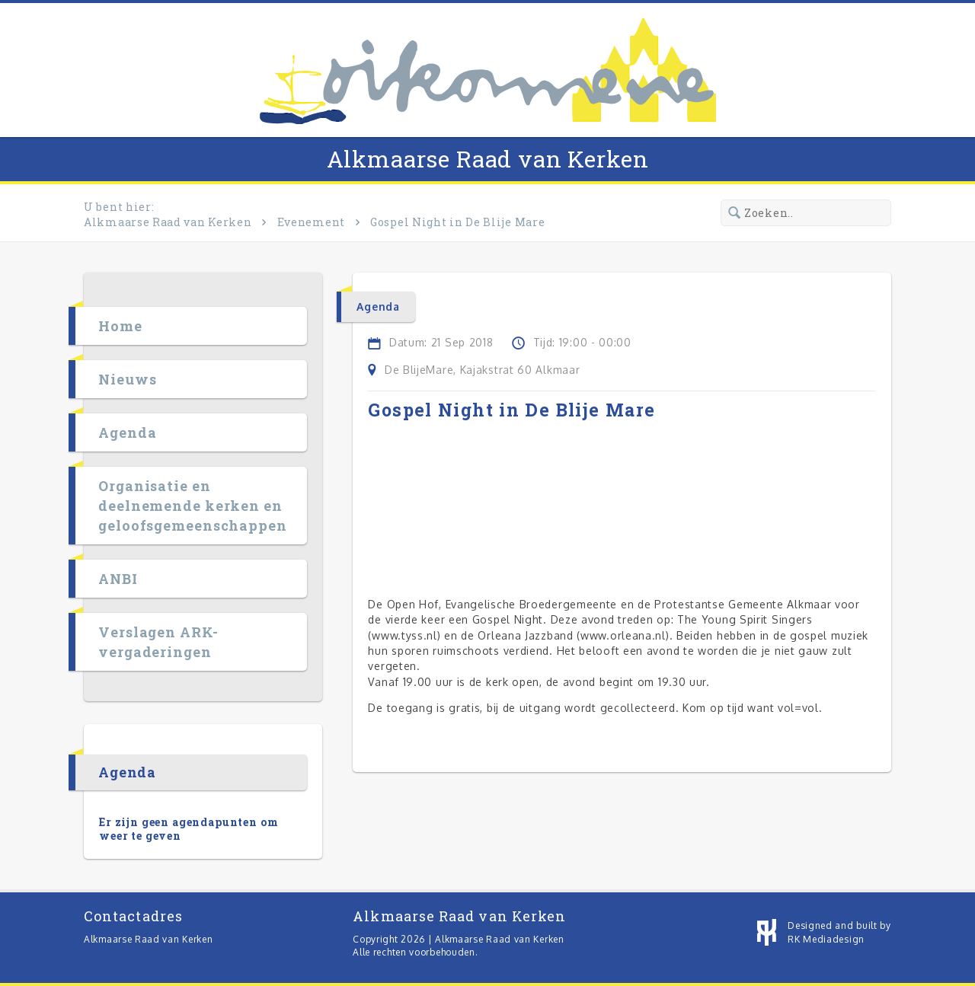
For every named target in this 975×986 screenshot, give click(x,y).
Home (120, 326)
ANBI (118, 579)
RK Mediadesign (826, 939)
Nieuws (127, 379)
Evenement (311, 222)
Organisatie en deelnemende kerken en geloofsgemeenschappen (192, 505)
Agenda (127, 432)
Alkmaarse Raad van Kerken (488, 159)
